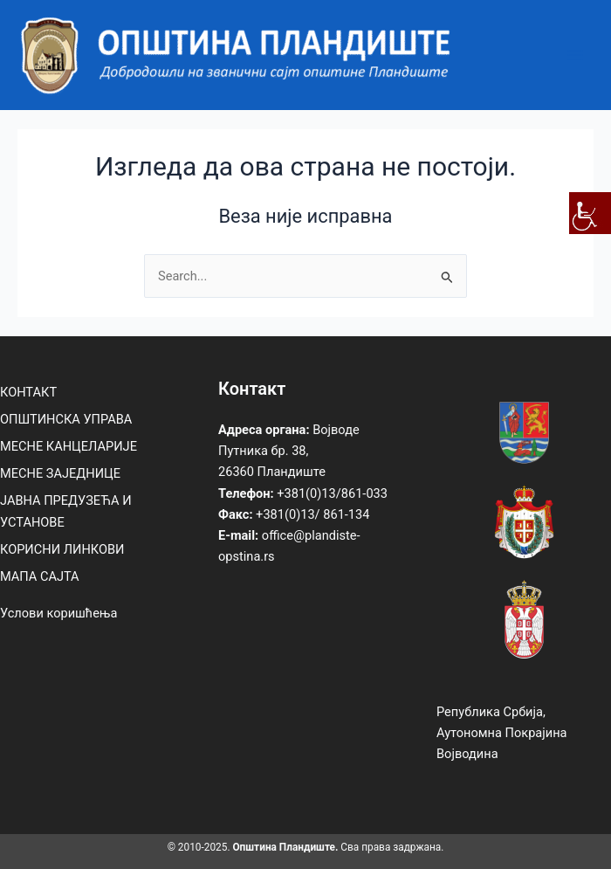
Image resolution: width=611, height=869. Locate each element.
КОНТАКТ (28, 392)
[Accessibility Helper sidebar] (590, 213)
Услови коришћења (58, 613)
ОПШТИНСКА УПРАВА (66, 419)
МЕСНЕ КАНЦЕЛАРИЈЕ (68, 446)
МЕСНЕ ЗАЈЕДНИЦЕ (60, 473)
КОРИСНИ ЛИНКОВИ (62, 549)
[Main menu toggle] (575, 55)
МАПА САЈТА (39, 576)
